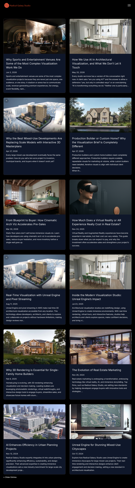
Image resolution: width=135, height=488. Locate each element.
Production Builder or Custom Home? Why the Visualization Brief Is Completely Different (99, 142)
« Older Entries (10, 477)
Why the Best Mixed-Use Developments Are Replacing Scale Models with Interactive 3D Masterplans (34, 142)
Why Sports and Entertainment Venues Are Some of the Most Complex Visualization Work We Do (33, 63)
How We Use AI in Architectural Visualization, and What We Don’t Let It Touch (96, 63)
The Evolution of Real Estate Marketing (96, 370)
